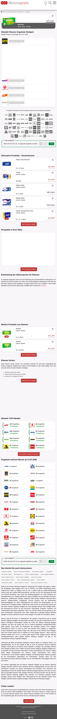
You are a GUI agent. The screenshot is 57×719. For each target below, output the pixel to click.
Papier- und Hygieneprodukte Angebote (26, 579)
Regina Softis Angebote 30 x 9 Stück (39, 582)
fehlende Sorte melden (28, 380)
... (24, 11)
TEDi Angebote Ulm (18, 574)
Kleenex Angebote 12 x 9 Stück (22, 582)
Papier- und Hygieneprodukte (9, 11)
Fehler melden (29, 701)
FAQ (26, 713)
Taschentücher (20, 11)
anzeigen (43, 285)
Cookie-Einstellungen (31, 713)
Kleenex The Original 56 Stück (14, 376)
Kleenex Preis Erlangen (36, 577)
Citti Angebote (49, 571)
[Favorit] (52, 16)
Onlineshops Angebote (6, 571)
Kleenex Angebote (41, 579)
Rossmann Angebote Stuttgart (31, 574)
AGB (28, 711)
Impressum (24, 711)
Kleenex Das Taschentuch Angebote (22, 571)
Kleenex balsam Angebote (38, 571)
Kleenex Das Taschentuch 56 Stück (15, 374)
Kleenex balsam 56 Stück (12, 372)
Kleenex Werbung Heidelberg (22, 577)
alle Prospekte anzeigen (29, 269)
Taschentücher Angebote (6, 582)
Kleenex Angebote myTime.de (8, 579)
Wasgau (36, 632)
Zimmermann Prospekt (6, 574)
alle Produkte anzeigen (28, 224)
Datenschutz (32, 711)
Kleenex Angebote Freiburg (7, 577)
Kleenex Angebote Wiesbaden (47, 574)
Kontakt (22, 713)
